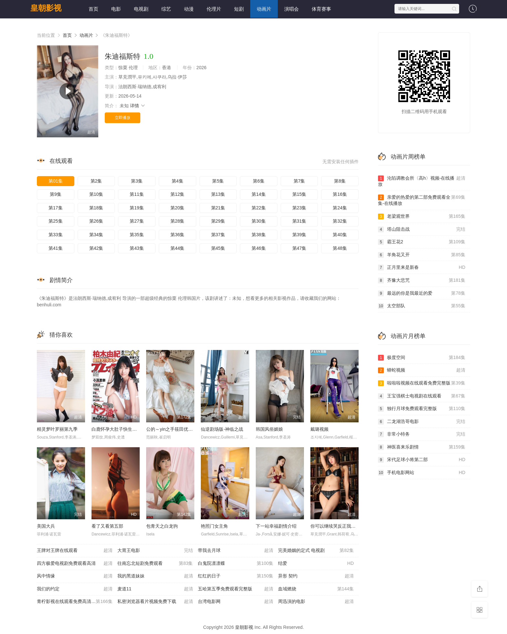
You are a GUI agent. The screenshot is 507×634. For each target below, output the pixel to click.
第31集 (299, 221)
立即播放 (122, 117)
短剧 (239, 9)
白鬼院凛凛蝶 (236, 563)
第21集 (218, 207)
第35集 (137, 234)
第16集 (340, 194)
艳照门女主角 (214, 526)
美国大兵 (46, 526)
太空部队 (421, 306)
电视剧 (141, 9)
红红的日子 (236, 576)
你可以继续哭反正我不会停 (337, 526)
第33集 (56, 234)
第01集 (56, 181)
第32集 (340, 221)
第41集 (56, 248)
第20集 (177, 207)
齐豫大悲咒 (421, 280)
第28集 (177, 221)
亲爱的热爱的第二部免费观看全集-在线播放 (421, 200)
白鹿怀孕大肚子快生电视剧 (119, 429)
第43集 (137, 248)
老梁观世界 (421, 216)
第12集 (177, 194)
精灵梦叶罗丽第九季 (57, 429)
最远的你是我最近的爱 (421, 293)
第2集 (96, 181)
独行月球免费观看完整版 (421, 409)
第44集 (177, 248)
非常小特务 (421, 434)
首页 (93, 9)
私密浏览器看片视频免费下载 (155, 601)
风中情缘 (75, 576)
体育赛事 (321, 9)
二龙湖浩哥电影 (421, 421)
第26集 (96, 221)
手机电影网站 (421, 473)
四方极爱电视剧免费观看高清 (75, 563)
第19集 (137, 207)
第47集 (299, 248)
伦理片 (214, 9)
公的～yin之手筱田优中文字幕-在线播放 (186, 429)
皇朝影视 (45, 8)
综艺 (166, 9)
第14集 (259, 194)
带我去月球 (236, 550)
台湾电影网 (236, 601)
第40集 (340, 234)
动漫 (189, 9)
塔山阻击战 (421, 229)
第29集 (218, 221)
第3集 (137, 181)
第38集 (259, 234)
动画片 (264, 9)
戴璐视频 (319, 429)
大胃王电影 (155, 550)
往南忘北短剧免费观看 (155, 563)
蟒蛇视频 (421, 370)
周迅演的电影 (316, 601)
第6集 (258, 181)
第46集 (259, 248)
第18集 (96, 207)
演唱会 (291, 9)
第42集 (96, 248)
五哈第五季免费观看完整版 (236, 589)
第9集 (55, 194)
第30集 (259, 221)
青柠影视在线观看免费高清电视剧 (75, 601)
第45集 (218, 248)
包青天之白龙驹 (162, 526)
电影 (116, 9)
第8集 (340, 181)
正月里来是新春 (421, 267)
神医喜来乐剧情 (421, 447)
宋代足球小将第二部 (421, 460)
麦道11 (155, 589)
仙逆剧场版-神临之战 (222, 429)
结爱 (316, 563)
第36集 (177, 234)
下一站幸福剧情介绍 (276, 526)
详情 (138, 105)
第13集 (218, 194)
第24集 (340, 207)
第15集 (299, 194)
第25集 (56, 221)
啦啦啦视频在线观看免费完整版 (421, 383)
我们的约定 (75, 589)
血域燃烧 (316, 589)
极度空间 (421, 357)
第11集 (137, 194)
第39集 (299, 234)
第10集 (96, 194)
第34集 (96, 234)
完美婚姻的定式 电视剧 (316, 550)
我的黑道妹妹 (155, 576)
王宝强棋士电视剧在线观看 (421, 396)
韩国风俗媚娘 (269, 429)
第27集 (137, 221)
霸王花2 (421, 242)
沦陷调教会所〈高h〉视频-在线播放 (421, 181)
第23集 (299, 207)
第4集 (177, 181)
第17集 (56, 207)
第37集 (218, 234)
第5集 (218, 181)
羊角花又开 (421, 255)
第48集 (340, 248)
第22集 (259, 207)
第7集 (299, 181)
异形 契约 (316, 576)
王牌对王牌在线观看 (75, 550)
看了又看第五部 (107, 526)
